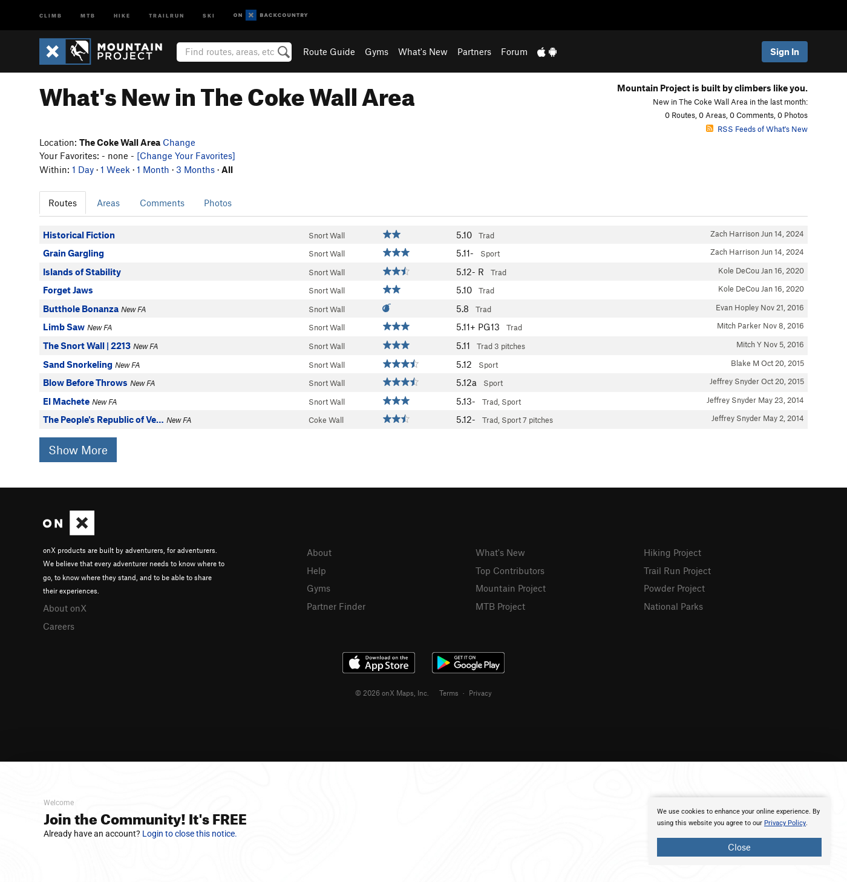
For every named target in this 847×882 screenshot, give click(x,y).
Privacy (480, 692)
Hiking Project (672, 552)
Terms (449, 692)
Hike (122, 15)
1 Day (83, 169)
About (319, 552)
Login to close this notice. (189, 833)
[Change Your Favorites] (186, 155)
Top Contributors (510, 570)
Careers (58, 626)
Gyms (376, 51)
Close (739, 846)
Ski (209, 15)
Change (179, 142)
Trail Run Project (677, 570)
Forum (514, 51)
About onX (65, 608)
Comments (162, 202)
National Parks (673, 606)
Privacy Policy (785, 823)
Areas (108, 202)
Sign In (784, 51)
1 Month (153, 169)
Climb (50, 15)
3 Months (195, 169)
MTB (88, 15)
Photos (218, 202)
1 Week (115, 169)
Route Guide (329, 51)
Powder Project (674, 588)
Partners (474, 51)
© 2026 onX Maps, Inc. (392, 692)
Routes (62, 202)
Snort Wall (327, 235)
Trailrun (167, 15)
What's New (423, 51)
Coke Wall (326, 420)
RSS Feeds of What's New (757, 129)
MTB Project (500, 606)
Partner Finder (336, 606)
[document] (739, 831)
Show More (78, 450)
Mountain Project (511, 588)
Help (316, 570)
